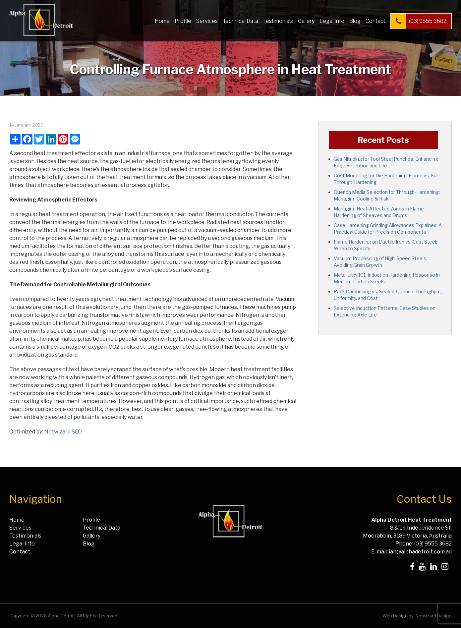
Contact (375, 21)
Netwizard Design (434, 615)
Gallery (306, 21)
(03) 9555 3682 (418, 21)
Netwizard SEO (63, 431)
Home (162, 21)
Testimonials (278, 21)
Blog (355, 21)
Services (207, 21)
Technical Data (240, 21)
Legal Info (331, 21)
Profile (183, 21)
